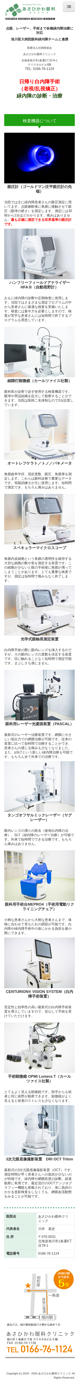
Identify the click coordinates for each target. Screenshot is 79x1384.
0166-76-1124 (43, 69)
